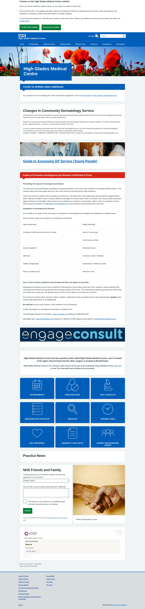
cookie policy (24, 21)
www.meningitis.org (60, 314)
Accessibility (50, 576)
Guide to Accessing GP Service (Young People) (60, 161)
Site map (49, 585)
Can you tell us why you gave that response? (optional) (44, 487)
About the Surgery (49, 44)
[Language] (93, 36)
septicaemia (62, 204)
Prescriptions (120, 44)
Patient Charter (23, 579)
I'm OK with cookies (29, 27)
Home (22, 44)
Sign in (20, 605)
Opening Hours (80, 44)
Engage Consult (65, 44)
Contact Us (94, 44)
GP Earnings (22, 591)
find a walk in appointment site (105, 95)
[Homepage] (52, 36)
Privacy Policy (53, 517)
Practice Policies (23, 594)
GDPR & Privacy (23, 582)
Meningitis (50, 204)
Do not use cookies (51, 27)
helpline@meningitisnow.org (105, 319)
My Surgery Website (120, 605)
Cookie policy (50, 579)
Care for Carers (23, 576)
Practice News (33, 44)
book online (86, 95)
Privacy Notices (23, 585)
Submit (28, 510)
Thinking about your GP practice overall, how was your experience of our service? (44, 476)
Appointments (107, 44)
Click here (117, 366)
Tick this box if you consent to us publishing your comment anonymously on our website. (46, 503)
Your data (49, 582)
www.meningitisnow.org (45, 319)
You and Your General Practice (28, 588)
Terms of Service (63, 517)
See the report (31, 551)
